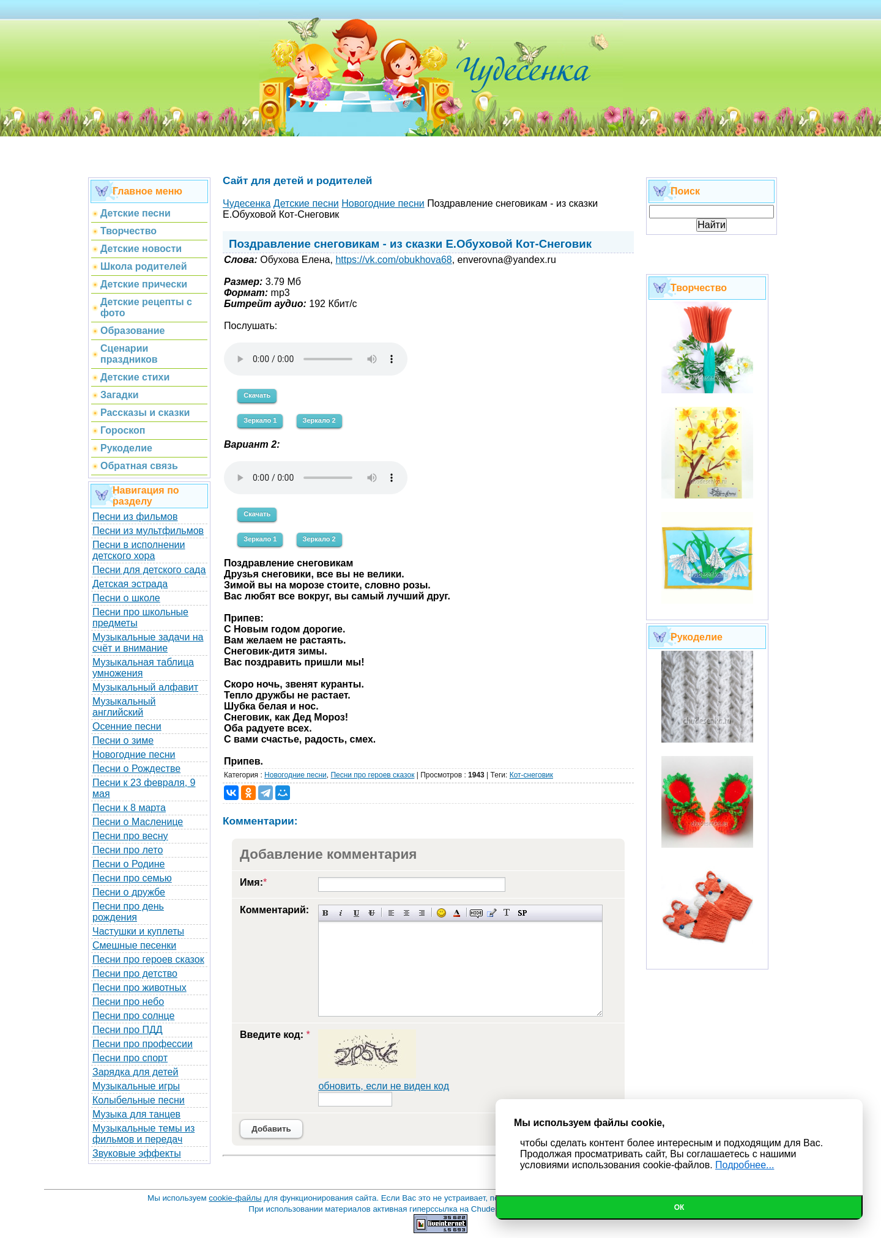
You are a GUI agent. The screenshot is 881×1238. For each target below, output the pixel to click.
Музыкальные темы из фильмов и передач (143, 1133)
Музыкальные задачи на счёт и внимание (148, 642)
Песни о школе (126, 598)
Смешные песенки (134, 945)
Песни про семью (132, 878)
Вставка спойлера (522, 913)
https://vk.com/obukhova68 (393, 259)
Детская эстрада (130, 584)
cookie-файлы (235, 1198)
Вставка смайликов (441, 913)
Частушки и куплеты (138, 931)
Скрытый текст (476, 913)
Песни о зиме (123, 740)
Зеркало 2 (319, 420)
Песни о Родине (128, 864)
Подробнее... (744, 1165)
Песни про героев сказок (148, 959)
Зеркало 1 (260, 420)
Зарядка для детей (135, 1072)
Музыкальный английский (124, 706)
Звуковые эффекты (136, 1153)
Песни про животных (139, 987)
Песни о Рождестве (136, 768)
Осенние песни (127, 726)
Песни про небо (128, 1001)
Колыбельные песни (138, 1100)
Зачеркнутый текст (372, 913)
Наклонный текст (341, 913)
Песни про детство (134, 973)
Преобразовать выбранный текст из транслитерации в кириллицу (507, 913)
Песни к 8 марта (129, 807)
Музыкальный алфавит (145, 687)
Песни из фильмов (135, 516)
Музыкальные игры (136, 1086)
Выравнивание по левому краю (391, 913)
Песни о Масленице (137, 822)
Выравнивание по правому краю (422, 913)
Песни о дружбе (128, 892)
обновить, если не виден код (383, 1086)
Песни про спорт (130, 1058)
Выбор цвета (457, 913)
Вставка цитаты (492, 913)
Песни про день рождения (128, 911)
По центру (407, 913)
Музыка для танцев (136, 1114)
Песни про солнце (133, 1015)
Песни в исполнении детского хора (138, 550)
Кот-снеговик (531, 775)
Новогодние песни (134, 754)
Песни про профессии (142, 1044)
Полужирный (326, 913)
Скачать (256, 395)
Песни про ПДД (127, 1030)
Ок (679, 1207)
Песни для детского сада (149, 570)
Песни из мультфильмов (148, 530)
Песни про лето (127, 850)
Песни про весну (130, 836)
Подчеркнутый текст (356, 913)
